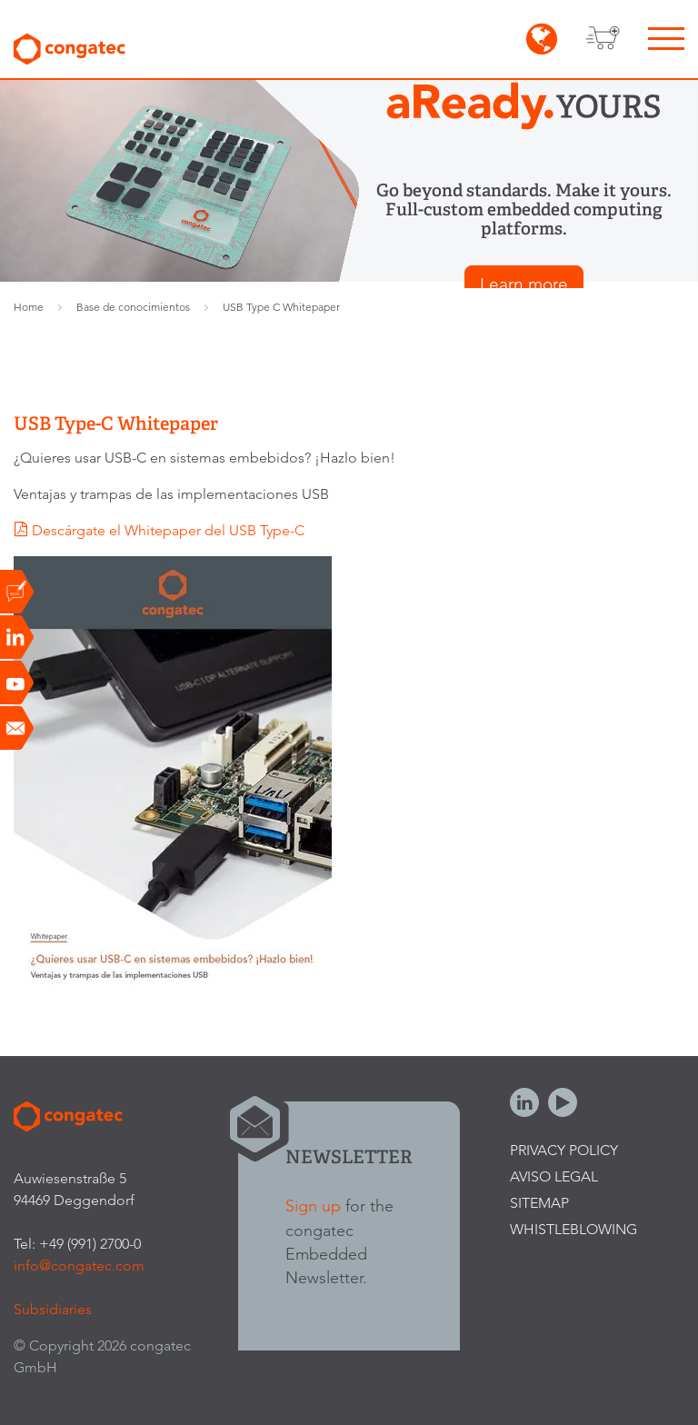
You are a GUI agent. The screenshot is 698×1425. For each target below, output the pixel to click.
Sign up (313, 1205)
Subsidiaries (53, 1309)
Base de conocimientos (133, 307)
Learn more (524, 284)
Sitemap (539, 1202)
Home (29, 307)
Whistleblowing (573, 1229)
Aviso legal (554, 1176)
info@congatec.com (79, 1265)
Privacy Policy (564, 1150)
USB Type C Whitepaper (281, 307)
